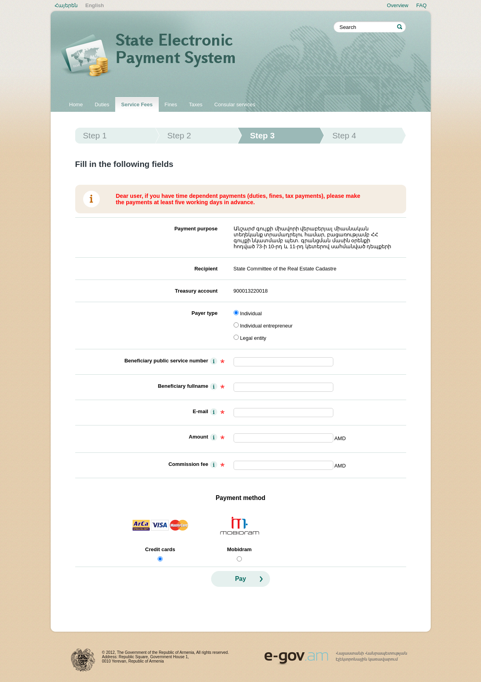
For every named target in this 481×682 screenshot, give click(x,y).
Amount (198, 437)
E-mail (200, 411)
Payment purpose (195, 229)
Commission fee (188, 464)
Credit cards (160, 549)
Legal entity (253, 338)
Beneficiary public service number (166, 361)
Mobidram (239, 549)
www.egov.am (335, 654)
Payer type (205, 313)
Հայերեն (66, 5)
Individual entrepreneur (266, 326)
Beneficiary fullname (183, 386)
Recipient (206, 269)
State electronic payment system (197, 56)
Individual (251, 313)
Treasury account (196, 291)
